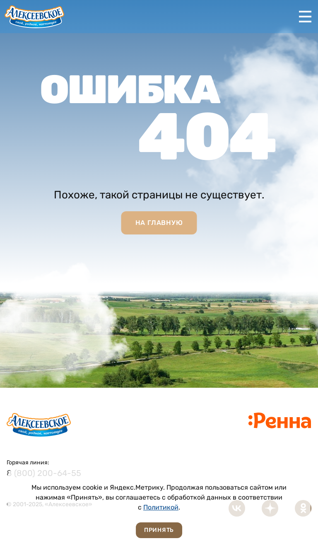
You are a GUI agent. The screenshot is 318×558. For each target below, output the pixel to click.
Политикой (160, 507)
